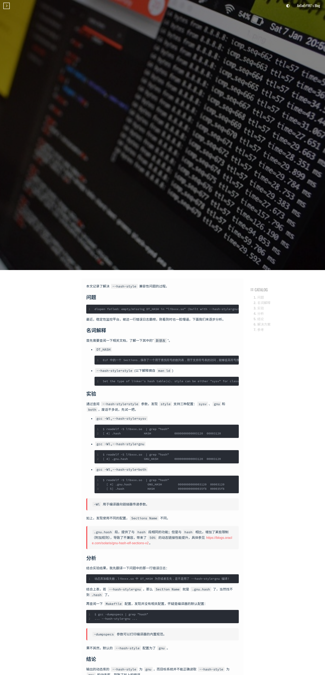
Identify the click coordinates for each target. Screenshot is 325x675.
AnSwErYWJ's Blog (308, 5)
